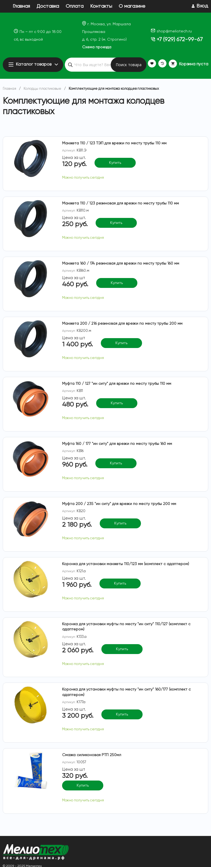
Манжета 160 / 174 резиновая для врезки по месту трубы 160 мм (120, 263)
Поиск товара (128, 64)
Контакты (101, 6)
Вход (202, 6)
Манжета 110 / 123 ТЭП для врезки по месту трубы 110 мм (114, 143)
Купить (115, 163)
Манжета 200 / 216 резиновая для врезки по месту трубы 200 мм (122, 324)
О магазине (132, 6)
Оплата (75, 6)
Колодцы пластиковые (42, 89)
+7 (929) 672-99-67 (177, 40)
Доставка (48, 6)
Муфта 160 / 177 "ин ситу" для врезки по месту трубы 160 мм (117, 444)
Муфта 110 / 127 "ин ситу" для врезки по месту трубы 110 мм (116, 384)
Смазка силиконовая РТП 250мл (91, 755)
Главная (21, 6)
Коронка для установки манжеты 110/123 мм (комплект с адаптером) (125, 564)
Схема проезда (96, 47)
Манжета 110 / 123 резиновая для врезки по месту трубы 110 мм (120, 203)
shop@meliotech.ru (171, 31)
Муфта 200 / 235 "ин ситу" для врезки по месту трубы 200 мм (119, 504)
